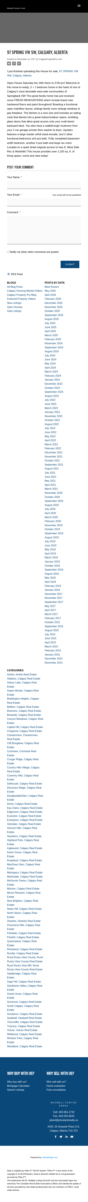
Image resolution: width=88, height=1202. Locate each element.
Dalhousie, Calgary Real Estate (24, 783)
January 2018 (52, 590)
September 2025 (54, 315)
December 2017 (53, 594)
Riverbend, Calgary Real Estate (24, 949)
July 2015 (50, 634)
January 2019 (52, 561)
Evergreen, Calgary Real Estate (25, 820)
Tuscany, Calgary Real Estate (23, 1026)
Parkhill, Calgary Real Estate (23, 937)
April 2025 (50, 331)
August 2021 (52, 468)
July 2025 (50, 323)
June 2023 (50, 404)
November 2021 (53, 456)
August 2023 (52, 396)
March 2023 (51, 408)
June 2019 (50, 545)
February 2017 (53, 618)
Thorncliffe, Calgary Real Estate (25, 1022)
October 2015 (52, 622)
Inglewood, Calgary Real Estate (24, 848)
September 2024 (54, 347)
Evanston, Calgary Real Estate (24, 816)
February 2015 (53, 650)
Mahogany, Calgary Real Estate (25, 872)
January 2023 (52, 412)
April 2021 (50, 485)
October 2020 (52, 497)
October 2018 (52, 565)
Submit (70, 264)
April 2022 (50, 440)
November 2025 (53, 307)
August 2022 (52, 424)
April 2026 (50, 295)
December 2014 (53, 658)
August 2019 (52, 537)
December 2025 (53, 303)
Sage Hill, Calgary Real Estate (24, 981)
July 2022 (50, 428)
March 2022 (51, 444)
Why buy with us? (17, 1081)
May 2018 (50, 578)
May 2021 (50, 480)
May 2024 (50, 363)
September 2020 (54, 501)
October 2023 (52, 388)
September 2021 (54, 464)
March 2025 (51, 335)
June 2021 (50, 476)
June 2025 (50, 327)
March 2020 (51, 517)
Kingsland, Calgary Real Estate (24, 860)
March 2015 (51, 646)
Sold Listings (14, 311)
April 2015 (50, 642)
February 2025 (53, 339)
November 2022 (53, 416)
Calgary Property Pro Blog (21, 295)
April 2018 (50, 581)
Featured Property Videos (21, 299)
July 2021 (50, 472)
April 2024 (50, 367)
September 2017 (54, 602)
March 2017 (51, 614)
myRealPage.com (50, 1157)
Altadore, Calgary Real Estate (23, 678)
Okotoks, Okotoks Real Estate (24, 921)
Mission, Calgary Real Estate (23, 888)
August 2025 (52, 319)
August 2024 (52, 351)
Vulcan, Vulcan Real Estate (22, 1030)
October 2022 (52, 420)
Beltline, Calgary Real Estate (23, 707)
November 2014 (53, 662)
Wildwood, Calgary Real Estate (24, 1034)
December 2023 (53, 383)
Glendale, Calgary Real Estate (24, 824)
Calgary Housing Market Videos (25, 290)
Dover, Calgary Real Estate (22, 803)
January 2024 (52, 379)
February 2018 (53, 586)
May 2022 (50, 436)
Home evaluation (55, 1086)
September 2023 (54, 392)
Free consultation (56, 1090)
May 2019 (50, 549)
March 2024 (51, 371)
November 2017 (53, 598)
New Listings (14, 303)
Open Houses (15, 307)
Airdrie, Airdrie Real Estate (22, 674)
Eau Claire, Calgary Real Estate (25, 808)
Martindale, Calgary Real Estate (25, 876)
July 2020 (50, 509)
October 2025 (52, 311)
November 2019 (53, 525)
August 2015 (52, 630)
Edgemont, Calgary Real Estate (24, 812)
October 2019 (52, 529)
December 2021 (53, 452)
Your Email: (14, 194)
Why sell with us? (56, 1081)
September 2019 (54, 533)
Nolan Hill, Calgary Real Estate (24, 909)
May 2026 (50, 290)
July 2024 (50, 355)
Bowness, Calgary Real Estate (24, 710)
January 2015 (52, 654)
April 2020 (50, 513)
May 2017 (50, 606)
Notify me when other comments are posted (33, 252)
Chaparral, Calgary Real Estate (24, 731)
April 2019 (50, 553)
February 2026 (53, 299)
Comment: (13, 212)
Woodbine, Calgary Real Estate (24, 1046)
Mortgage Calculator (18, 1086)
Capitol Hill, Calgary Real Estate (25, 727)
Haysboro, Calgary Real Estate (24, 836)
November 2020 (53, 493)
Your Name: (14, 177)
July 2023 (50, 400)
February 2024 (53, 375)
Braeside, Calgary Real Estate (24, 715)
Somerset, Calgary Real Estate (24, 1002)
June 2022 (50, 432)
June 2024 (50, 359)
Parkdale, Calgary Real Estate (24, 933)
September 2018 (54, 569)
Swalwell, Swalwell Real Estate (24, 1018)
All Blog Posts (15, 286)
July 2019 (50, 541)
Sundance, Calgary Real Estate (24, 1014)
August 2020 (52, 505)
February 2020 (53, 521)
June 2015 (50, 638)
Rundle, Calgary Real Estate (23, 953)
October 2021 (52, 460)
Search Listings (15, 1090)
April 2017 (50, 610)
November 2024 (53, 343)
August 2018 (52, 573)
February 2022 (53, 448)
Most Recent (52, 286)
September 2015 (54, 626)
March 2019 (51, 557)
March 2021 (51, 488)
